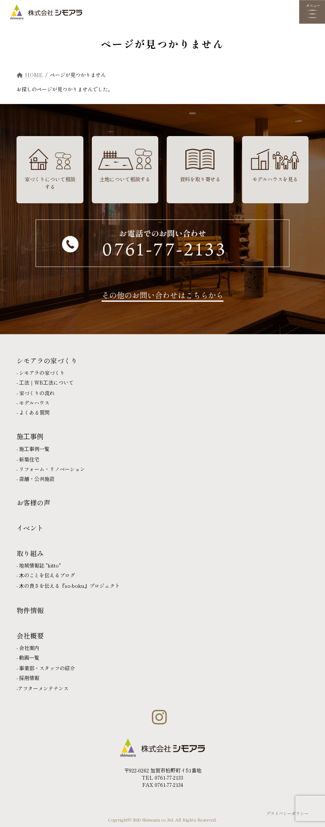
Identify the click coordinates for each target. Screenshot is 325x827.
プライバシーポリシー (287, 813)
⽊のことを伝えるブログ (47, 575)
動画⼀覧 (29, 657)
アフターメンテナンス (43, 688)
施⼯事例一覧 (34, 448)
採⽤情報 (29, 677)
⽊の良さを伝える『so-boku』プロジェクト (69, 585)
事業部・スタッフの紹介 (47, 667)
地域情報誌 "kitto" (40, 565)
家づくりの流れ (37, 392)
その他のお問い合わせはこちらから (162, 294)
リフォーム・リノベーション (52, 468)
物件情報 (30, 610)
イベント (30, 528)
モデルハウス (34, 402)
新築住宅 (29, 459)
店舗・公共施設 (37, 478)
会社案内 (29, 647)
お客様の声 (33, 502)
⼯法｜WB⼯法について (46, 382)
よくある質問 (34, 412)
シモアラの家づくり (42, 372)
